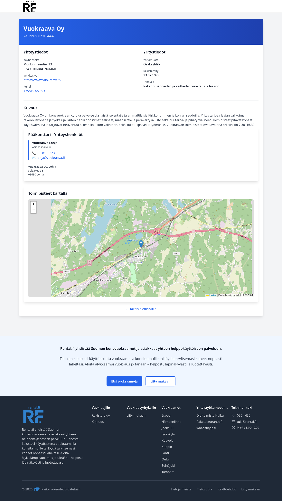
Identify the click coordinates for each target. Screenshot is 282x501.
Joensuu (167, 428)
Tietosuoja (204, 489)
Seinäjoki (168, 465)
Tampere (168, 472)
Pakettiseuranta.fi (209, 422)
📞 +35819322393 (45, 153)
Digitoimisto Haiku (210, 415)
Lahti (165, 453)
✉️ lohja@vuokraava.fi (48, 158)
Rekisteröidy (101, 415)
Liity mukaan (160, 381)
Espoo (166, 415)
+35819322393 (34, 91)
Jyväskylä (168, 434)
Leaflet (211, 295)
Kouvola (167, 440)
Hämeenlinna (171, 422)
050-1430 (243, 415)
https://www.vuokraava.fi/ (42, 80)
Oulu (165, 459)
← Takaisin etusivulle (141, 309)
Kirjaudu (98, 422)
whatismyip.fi (206, 428)
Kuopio (167, 447)
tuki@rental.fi (247, 422)
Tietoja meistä (181, 489)
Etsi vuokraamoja (124, 381)
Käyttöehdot (227, 489)
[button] (141, 244)
